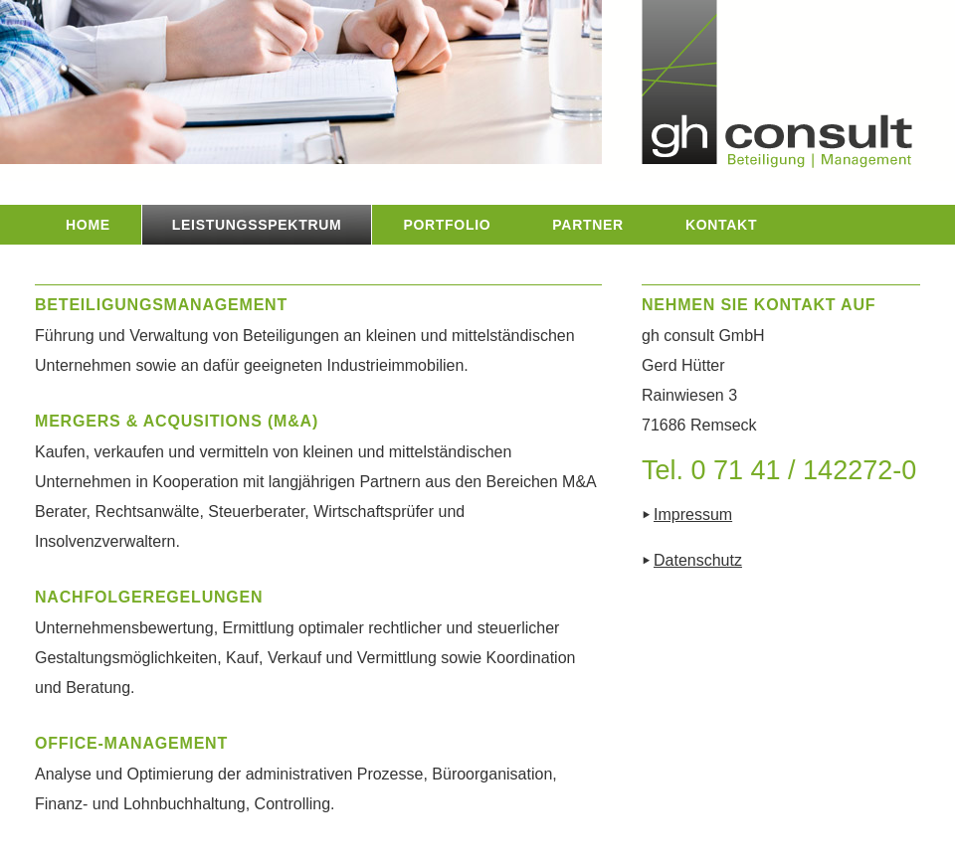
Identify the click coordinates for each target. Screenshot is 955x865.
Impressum (693, 514)
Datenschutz (698, 560)
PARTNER (588, 225)
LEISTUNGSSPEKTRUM (257, 225)
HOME (88, 225)
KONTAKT (721, 225)
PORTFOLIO (446, 225)
